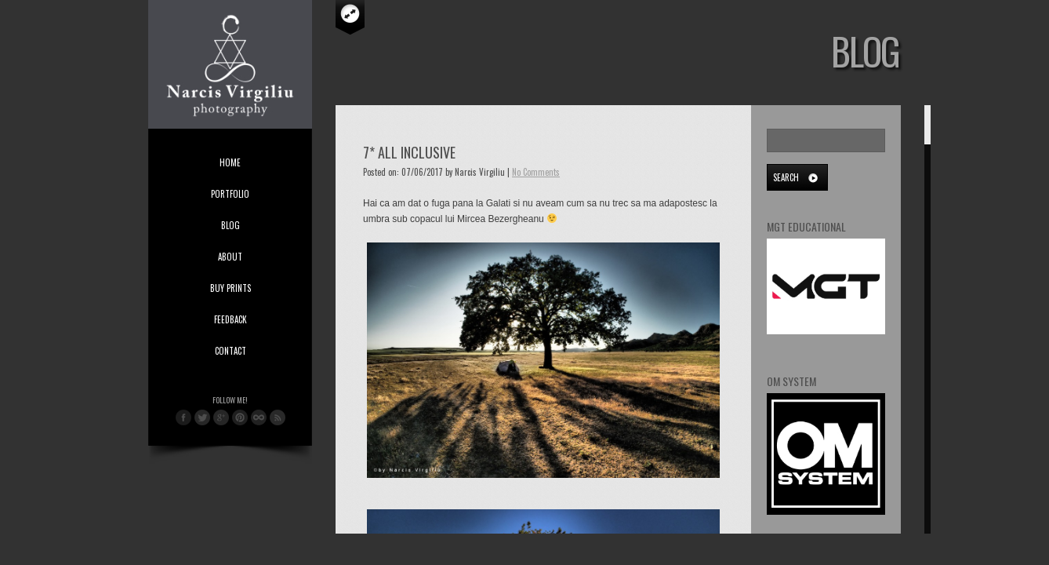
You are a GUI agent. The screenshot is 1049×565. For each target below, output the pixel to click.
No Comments (536, 172)
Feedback (230, 319)
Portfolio (230, 194)
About (230, 256)
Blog (230, 225)
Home (230, 162)
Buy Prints (230, 288)
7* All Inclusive (409, 152)
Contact (230, 350)
